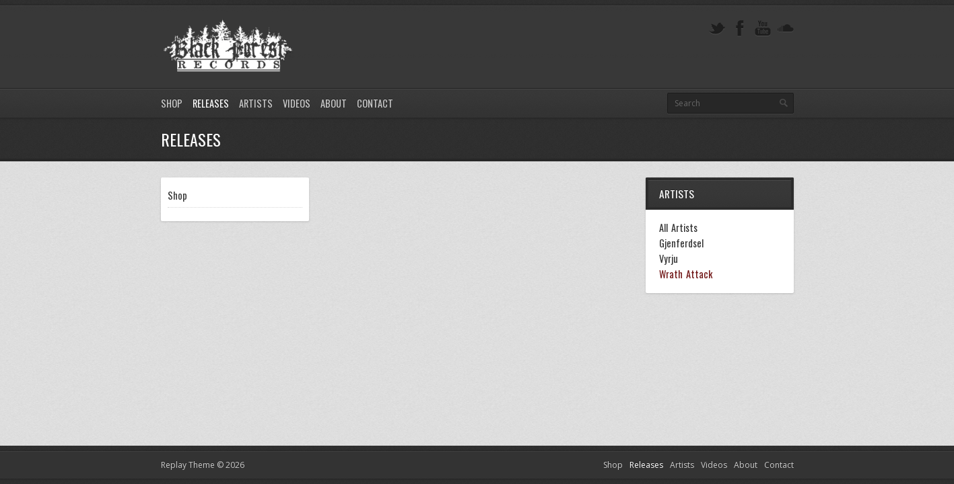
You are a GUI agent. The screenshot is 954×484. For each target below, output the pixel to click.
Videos (296, 103)
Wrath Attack (685, 274)
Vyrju (668, 259)
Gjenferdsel (681, 243)
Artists (256, 103)
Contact (375, 103)
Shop (171, 103)
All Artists (678, 228)
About (333, 103)
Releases (211, 103)
